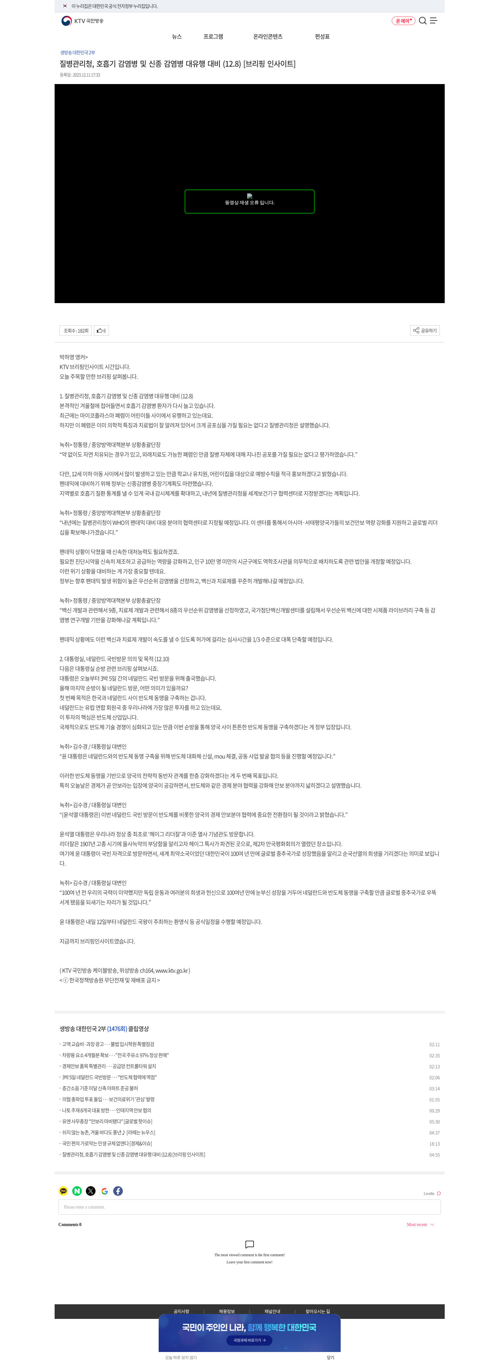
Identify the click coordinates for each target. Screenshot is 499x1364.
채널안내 (272, 1311)
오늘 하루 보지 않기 (181, 1357)
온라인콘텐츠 (267, 36)
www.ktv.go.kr (171, 970)
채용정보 (227, 1311)
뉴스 (177, 36)
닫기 (330, 1357)
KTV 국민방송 (73, 18)
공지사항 (181, 1311)
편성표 (322, 36)
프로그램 (213, 36)
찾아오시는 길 (318, 1311)
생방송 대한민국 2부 (77, 52)
